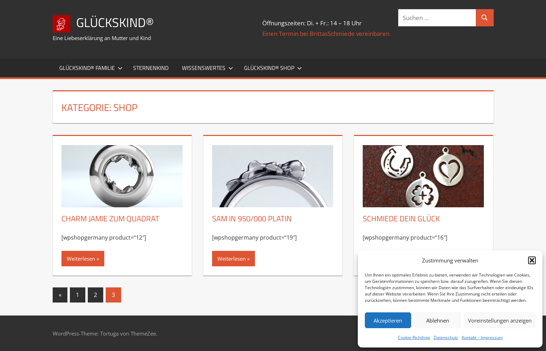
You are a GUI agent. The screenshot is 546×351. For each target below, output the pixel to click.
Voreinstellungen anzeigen (500, 320)
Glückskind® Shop (273, 68)
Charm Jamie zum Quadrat (110, 219)
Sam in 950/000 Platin (252, 219)
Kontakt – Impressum (482, 337)
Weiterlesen (81, 258)
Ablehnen (437, 320)
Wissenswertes (207, 68)
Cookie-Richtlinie (414, 337)
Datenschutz (446, 337)
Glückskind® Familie (91, 68)
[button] (531, 260)
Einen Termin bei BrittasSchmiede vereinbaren (325, 34)
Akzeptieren (388, 320)
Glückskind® (115, 22)
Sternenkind (151, 68)
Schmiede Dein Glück (401, 219)
